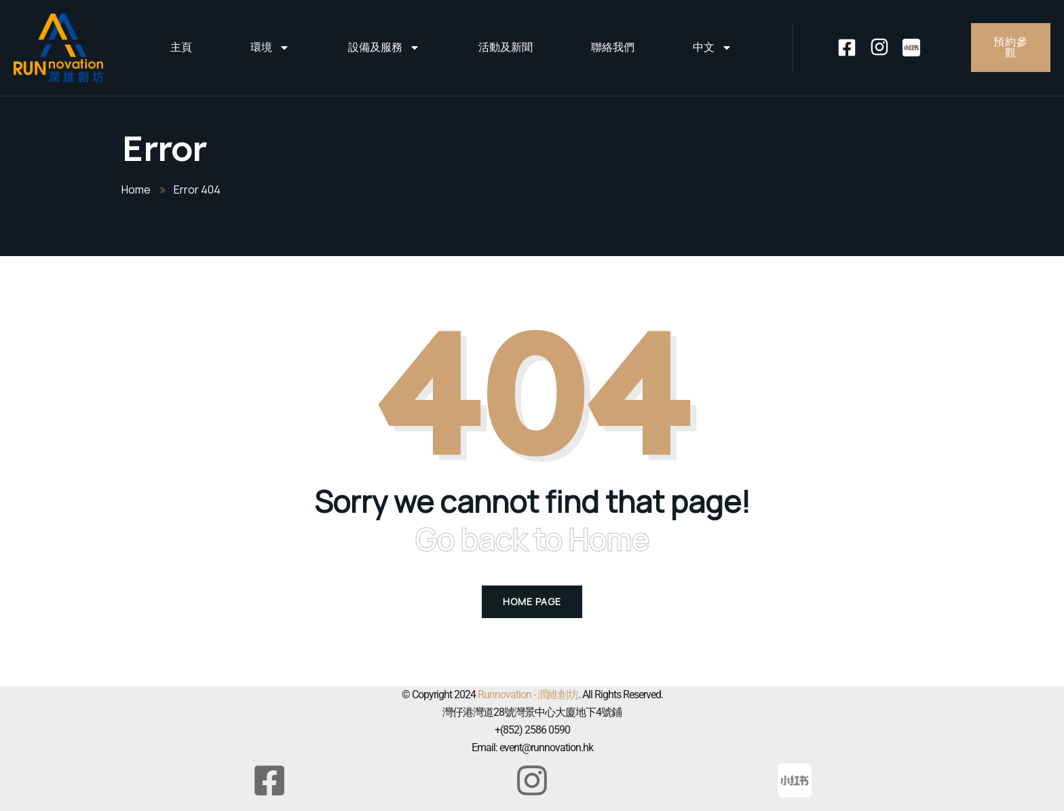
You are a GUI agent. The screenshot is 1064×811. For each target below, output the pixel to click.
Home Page (532, 601)
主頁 (181, 47)
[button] (27, 784)
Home (136, 189)
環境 (270, 47)
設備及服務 (384, 47)
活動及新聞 (505, 47)
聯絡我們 (612, 47)
